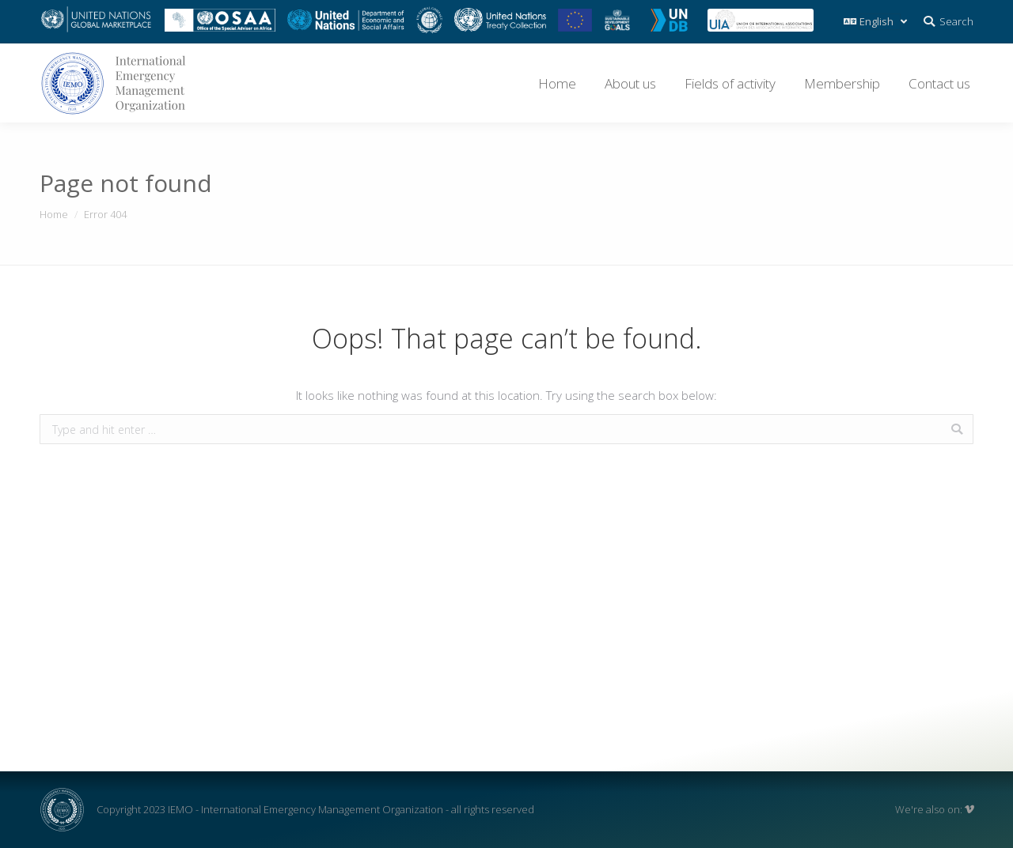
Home (54, 214)
